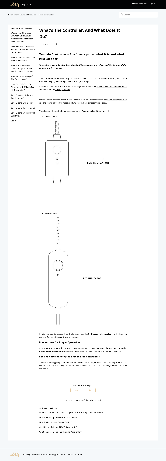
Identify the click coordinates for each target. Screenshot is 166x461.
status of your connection (115, 99)
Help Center (13, 15)
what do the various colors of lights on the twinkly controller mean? (22, 68)
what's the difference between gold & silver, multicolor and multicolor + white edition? (22, 37)
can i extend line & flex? (22, 102)
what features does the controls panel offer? (60, 432)
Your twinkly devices (28, 15)
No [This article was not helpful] (90, 390)
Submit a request (139, 3)
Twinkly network (62, 89)
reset (65, 102)
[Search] (138, 14)
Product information (46, 15)
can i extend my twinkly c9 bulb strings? (23, 114)
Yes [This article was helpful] (76, 390)
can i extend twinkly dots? (23, 108)
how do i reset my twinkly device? (55, 422)
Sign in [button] (152, 3)
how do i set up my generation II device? (58, 417)
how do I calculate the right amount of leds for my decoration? (22, 87)
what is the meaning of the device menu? (22, 77)
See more (15, 120)
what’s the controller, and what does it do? (23, 59)
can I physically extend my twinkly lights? (22, 96)
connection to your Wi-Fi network (111, 86)
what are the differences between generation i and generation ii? (23, 49)
